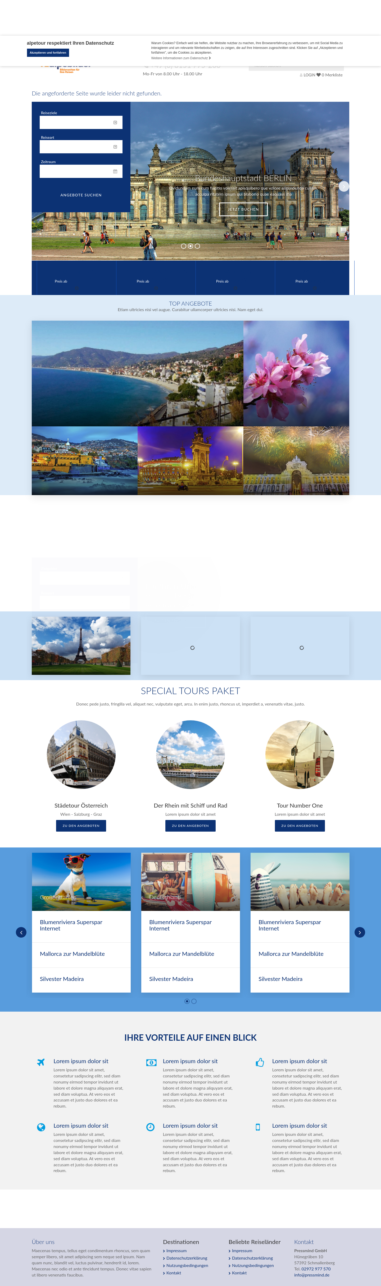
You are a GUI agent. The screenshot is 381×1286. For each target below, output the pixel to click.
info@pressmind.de (311, 1274)
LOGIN (307, 75)
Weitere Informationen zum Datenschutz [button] (181, 58)
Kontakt (173, 1272)
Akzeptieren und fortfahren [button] (48, 52)
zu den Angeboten (81, 826)
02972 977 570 (316, 1268)
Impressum (176, 1250)
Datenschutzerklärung (186, 1257)
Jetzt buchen (243, 209)
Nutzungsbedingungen (187, 1265)
